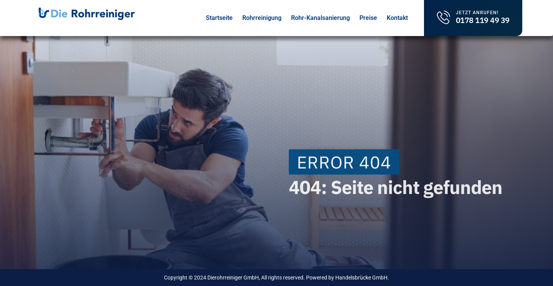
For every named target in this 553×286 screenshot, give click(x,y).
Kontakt (397, 17)
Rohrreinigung (261, 17)
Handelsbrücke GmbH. (362, 277)
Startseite (219, 17)
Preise (368, 17)
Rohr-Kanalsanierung (320, 17)
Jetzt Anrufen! (477, 12)
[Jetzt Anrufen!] (443, 17)
